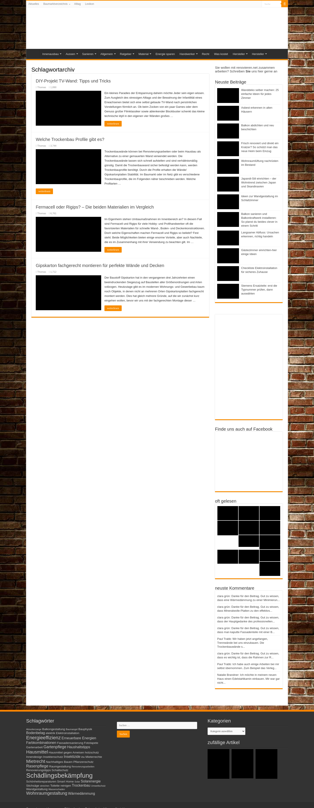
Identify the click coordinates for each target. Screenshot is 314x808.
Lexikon (89, 3)
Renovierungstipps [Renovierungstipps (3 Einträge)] (38, 770)
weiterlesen (113, 123)
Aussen (70, 54)
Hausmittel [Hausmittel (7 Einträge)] (37, 751)
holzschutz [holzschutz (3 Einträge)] (92, 752)
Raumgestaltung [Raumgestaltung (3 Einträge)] (60, 766)
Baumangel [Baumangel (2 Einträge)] (72, 729)
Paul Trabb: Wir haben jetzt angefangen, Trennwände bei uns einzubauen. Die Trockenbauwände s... (242, 642)
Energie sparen (165, 54)
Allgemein (107, 54)
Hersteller (239, 54)
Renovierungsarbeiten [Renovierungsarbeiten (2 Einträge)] (83, 766)
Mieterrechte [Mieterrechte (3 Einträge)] (93, 756)
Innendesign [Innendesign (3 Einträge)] (34, 756)
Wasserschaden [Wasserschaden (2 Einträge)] (56, 789)
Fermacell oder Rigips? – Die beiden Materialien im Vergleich (95, 207)
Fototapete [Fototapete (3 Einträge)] (91, 743)
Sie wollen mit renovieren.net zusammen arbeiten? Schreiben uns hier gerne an (246, 69)
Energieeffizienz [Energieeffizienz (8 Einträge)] (43, 737)
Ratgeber (125, 54)
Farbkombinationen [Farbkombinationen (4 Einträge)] (41, 743)
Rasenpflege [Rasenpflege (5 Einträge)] (37, 766)
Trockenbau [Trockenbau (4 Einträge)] (81, 785)
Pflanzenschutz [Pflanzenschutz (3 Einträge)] (83, 761)
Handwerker (187, 54)
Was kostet (221, 54)
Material (143, 54)
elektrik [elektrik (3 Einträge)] (50, 733)
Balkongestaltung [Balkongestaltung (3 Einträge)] (53, 729)
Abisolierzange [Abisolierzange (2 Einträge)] (33, 729)
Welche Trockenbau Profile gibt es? (70, 139)
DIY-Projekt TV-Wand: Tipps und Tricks (73, 81)
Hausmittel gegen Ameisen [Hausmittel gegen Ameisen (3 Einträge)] (66, 752)
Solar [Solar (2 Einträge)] (77, 781)
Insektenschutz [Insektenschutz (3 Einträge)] (53, 756)
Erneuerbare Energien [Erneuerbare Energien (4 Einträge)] (78, 738)
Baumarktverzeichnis (55, 3)
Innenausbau (50, 54)
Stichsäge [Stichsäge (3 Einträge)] (32, 785)
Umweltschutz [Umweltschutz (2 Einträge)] (98, 785)
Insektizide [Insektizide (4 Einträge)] (72, 756)
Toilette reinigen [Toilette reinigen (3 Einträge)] (60, 785)
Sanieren (88, 54)
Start (34, 53)
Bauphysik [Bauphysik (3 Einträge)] (85, 729)
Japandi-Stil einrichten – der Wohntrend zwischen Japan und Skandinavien (258, 182)
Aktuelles (33, 3)
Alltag (77, 3)
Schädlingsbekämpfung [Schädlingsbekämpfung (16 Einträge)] (59, 775)
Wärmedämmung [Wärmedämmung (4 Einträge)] (81, 793)
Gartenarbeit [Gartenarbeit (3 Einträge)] (34, 747)
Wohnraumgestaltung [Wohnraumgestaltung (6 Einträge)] (46, 793)
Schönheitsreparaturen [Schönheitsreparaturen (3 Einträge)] (41, 781)
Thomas (41, 87)
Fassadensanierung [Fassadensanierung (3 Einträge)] (70, 743)
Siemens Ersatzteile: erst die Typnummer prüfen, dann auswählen (259, 289)
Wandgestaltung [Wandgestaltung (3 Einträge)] (37, 789)
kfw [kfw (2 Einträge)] (83, 757)
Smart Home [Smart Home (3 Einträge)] (65, 781)
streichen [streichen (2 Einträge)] (44, 785)
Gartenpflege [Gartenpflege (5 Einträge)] (54, 747)
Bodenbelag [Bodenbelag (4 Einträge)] (35, 733)
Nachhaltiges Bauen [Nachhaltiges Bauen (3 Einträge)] (59, 761)
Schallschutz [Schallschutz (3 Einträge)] (60, 770)
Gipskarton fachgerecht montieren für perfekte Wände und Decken (100, 265)
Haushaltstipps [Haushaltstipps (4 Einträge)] (78, 747)
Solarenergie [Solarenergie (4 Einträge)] (91, 781)
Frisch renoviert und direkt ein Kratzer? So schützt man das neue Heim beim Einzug (259, 147)
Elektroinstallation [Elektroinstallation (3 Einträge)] (67, 733)
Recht (205, 54)
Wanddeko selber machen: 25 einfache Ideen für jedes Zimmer (260, 93)
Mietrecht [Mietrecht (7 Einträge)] (35, 761)
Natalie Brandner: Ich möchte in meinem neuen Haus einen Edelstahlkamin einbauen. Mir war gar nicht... (248, 678)
